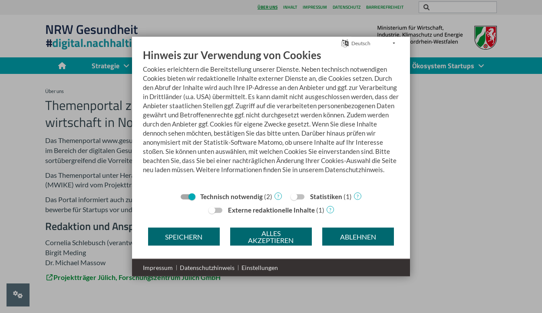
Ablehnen (358, 236)
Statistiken (326, 196)
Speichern (183, 236)
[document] (271, 118)
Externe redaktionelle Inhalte (271, 210)
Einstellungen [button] (259, 267)
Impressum (158, 267)
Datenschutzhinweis (207, 267)
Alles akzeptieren (271, 236)
